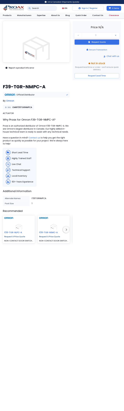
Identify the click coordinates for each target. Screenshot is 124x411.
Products (7, 15)
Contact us (34, 137)
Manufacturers (24, 15)
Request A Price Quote (14, 237)
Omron (10, 100)
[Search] (29, 8)
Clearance (114, 15)
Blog (67, 15)
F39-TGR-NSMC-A (48, 232)
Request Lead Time (97, 75)
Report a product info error (19, 67)
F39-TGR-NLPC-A (13, 232)
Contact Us (97, 15)
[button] (36, 41)
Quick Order (81, 15)
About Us (55, 15)
